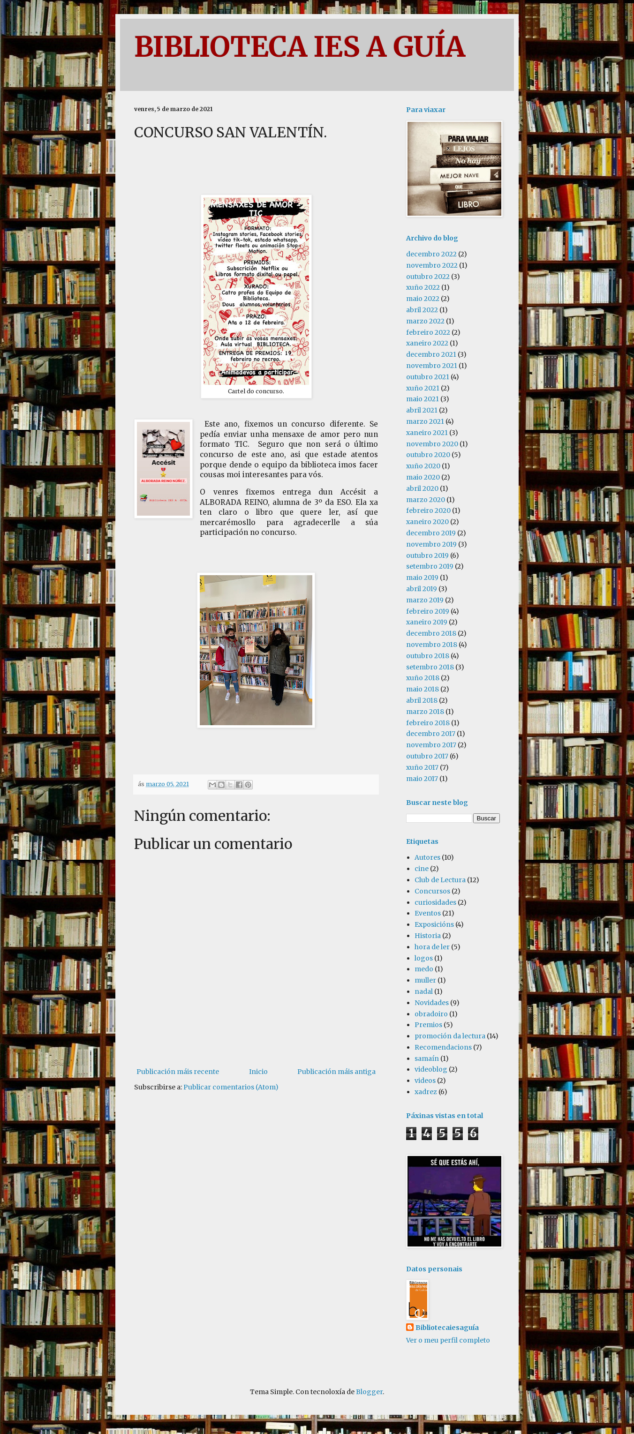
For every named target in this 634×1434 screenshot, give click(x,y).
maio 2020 (423, 477)
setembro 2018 (430, 667)
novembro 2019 (431, 544)
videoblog (431, 1069)
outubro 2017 (427, 756)
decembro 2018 (431, 633)
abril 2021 (422, 410)
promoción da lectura (450, 1036)
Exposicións (434, 924)
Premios (428, 1025)
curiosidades (435, 902)
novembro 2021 (431, 365)
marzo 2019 (425, 600)
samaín (427, 1058)
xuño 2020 (423, 466)
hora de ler (432, 947)
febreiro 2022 (428, 332)
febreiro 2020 (428, 510)
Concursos (432, 891)
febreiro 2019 (427, 611)
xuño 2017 (422, 767)
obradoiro (431, 1014)
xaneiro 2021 (427, 432)
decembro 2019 (431, 533)
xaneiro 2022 (427, 343)
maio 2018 (422, 689)
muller (425, 980)
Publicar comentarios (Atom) (231, 1087)
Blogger (369, 1392)
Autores (427, 857)
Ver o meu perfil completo (448, 1340)
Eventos (428, 913)
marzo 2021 (425, 421)
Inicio (258, 1071)
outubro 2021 (427, 377)
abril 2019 (421, 589)
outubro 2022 (428, 276)
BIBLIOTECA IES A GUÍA (299, 46)
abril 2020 (422, 488)
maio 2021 (422, 399)
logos (424, 958)
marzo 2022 (425, 321)
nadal (424, 991)
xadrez (426, 1092)
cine (422, 868)
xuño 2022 (423, 287)
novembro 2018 (431, 644)
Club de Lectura (440, 880)
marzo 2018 (425, 711)
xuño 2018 (422, 678)
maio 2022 (422, 298)
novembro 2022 (432, 265)
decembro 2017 (430, 733)
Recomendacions (443, 1047)
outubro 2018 (427, 656)
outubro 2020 (428, 454)
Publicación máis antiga (336, 1071)
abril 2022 (422, 310)
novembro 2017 (431, 745)
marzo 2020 (425, 500)
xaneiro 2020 (427, 522)
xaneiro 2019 (426, 622)
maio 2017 (422, 778)
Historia (428, 935)
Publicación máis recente (177, 1071)
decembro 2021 (431, 354)
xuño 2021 (422, 388)
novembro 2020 (432, 444)
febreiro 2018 (428, 723)
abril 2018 (422, 700)
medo (424, 969)
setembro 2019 (429, 566)
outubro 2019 (427, 555)
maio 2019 (422, 577)
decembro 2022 (431, 254)
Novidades (432, 1003)
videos (425, 1080)
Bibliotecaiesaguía (447, 1327)
